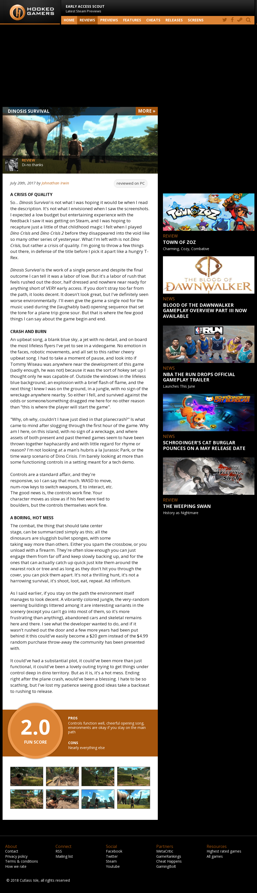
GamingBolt (166, 866)
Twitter (112, 856)
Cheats (153, 20)
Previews (109, 20)
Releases (174, 20)
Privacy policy (16, 856)
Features (132, 20)
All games (215, 856)
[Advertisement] (128, 66)
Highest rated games (224, 851)
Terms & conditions (21, 861)
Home (69, 20)
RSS (59, 851)
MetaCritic (164, 851)
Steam (111, 861)
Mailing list (64, 856)
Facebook (114, 851)
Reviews (87, 20)
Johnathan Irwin (55, 182)
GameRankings (168, 856)
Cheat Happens (169, 861)
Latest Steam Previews (85, 8)
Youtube (113, 866)
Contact (11, 851)
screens (196, 20)
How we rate (15, 866)
